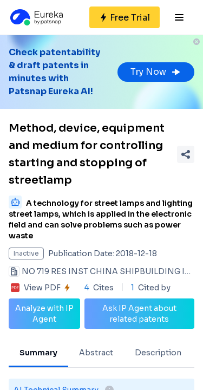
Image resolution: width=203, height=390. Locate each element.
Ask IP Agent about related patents (139, 313)
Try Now (155, 71)
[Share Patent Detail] (185, 154)
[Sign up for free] (124, 17)
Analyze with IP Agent (44, 313)
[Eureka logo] (36, 17)
